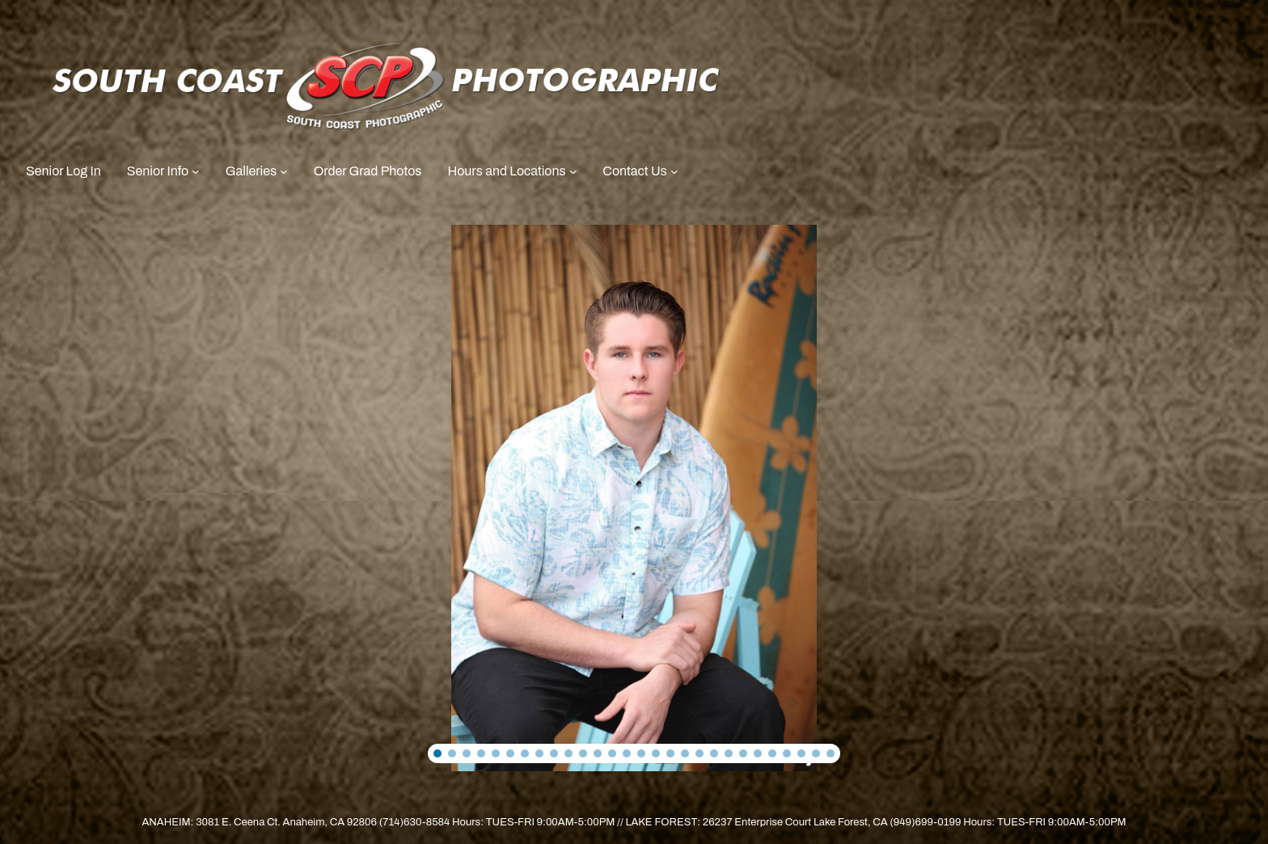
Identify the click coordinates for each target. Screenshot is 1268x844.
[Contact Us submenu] (674, 171)
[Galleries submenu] (284, 171)
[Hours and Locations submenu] (573, 171)
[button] (437, 753)
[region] (634, 498)
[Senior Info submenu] (196, 171)
